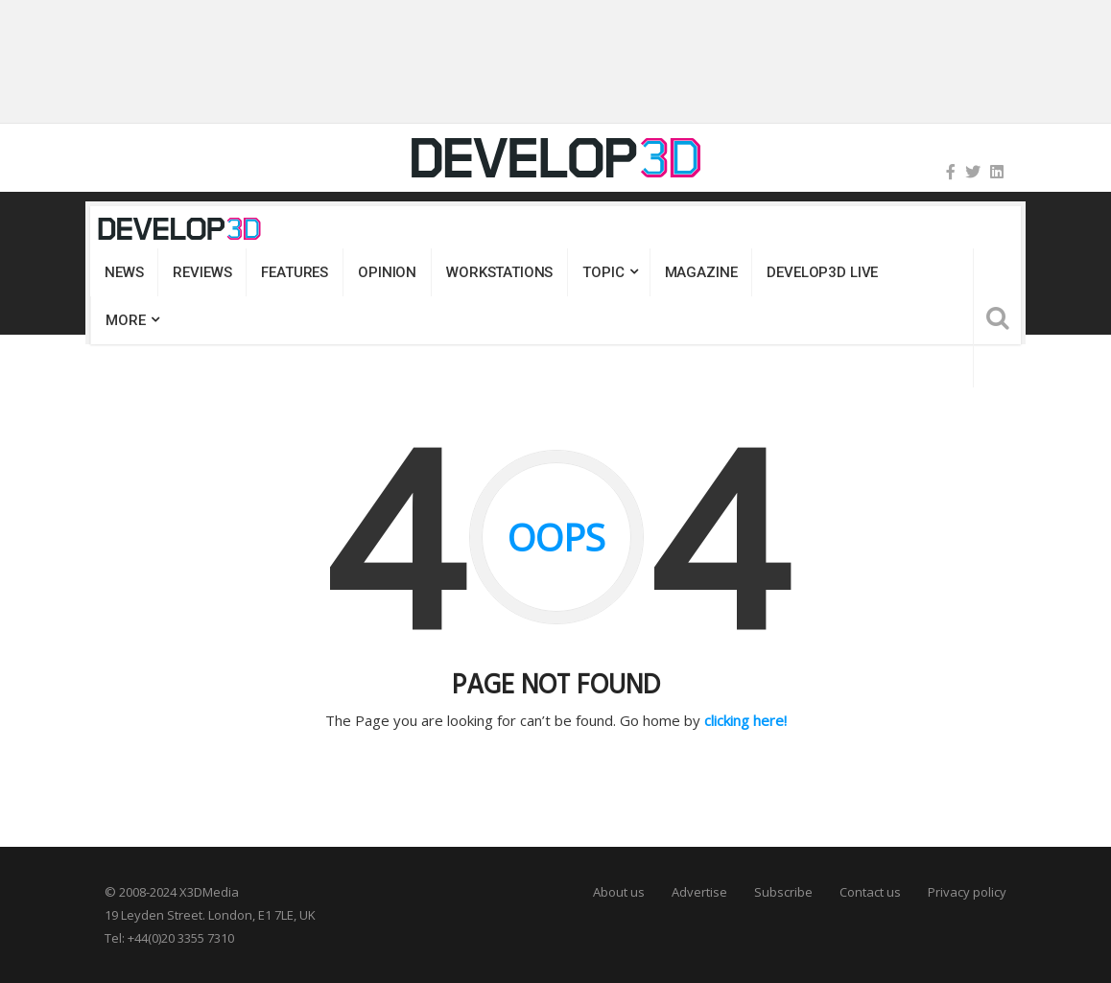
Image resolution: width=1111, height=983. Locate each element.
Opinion (387, 272)
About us (619, 892)
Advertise (699, 892)
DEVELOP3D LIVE (822, 272)
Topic (603, 272)
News (124, 272)
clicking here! (745, 720)
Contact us (870, 892)
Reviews (202, 272)
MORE (125, 320)
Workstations (499, 272)
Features (294, 272)
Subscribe (783, 892)
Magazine (701, 272)
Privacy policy (967, 892)
